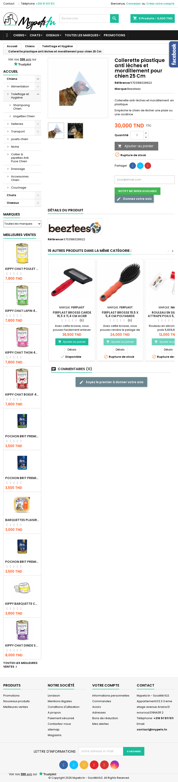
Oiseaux (52, 35)
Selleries (17, 124)
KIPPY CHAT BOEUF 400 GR (22, 394)
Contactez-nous (59, 724)
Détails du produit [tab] (65, 210)
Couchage (18, 187)
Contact (8, 3)
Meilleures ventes (15, 707)
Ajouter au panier (136, 146)
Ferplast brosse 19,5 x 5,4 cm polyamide (120, 314)
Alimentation (20, 86)
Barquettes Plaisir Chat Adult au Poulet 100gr (22, 520)
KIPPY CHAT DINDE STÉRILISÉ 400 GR (22, 645)
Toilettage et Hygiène (20, 96)
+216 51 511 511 (45, 3)
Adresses (99, 712)
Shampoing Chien (21, 107)
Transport (18, 131)
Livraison (54, 695)
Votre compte (105, 685)
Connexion (133, 3)
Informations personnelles (110, 695)
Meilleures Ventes (19, 234)
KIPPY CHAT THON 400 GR (22, 352)
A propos (54, 712)
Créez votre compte (160, 3)
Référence (122, 83)
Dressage (18, 169)
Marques (11, 214)
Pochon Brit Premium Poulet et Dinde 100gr (22, 561)
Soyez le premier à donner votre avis (111, 382)
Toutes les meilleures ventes (20, 665)
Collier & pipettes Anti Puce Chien (20, 157)
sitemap (53, 729)
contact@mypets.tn (152, 729)
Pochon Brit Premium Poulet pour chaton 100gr (22, 478)
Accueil (10, 71)
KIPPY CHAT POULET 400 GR (22, 269)
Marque (121, 89)
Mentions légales (60, 701)
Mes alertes (100, 724)
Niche (15, 147)
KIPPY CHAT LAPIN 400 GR (22, 310)
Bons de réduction (105, 718)
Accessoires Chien (20, 178)
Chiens (18, 35)
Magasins (54, 735)
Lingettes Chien (24, 116)
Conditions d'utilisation (63, 707)
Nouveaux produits (16, 701)
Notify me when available (137, 191)
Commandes (101, 701)
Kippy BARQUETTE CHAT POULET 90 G (22, 603)
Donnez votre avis (134, 199)
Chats (35, 35)
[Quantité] (136, 135)
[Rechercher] (89, 18)
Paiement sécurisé (61, 718)
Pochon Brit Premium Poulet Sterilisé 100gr (22, 436)
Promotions (114, 35)
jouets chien (19, 139)
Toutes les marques (81, 35)
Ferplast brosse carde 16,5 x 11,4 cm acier (72, 314)
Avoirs (96, 707)
